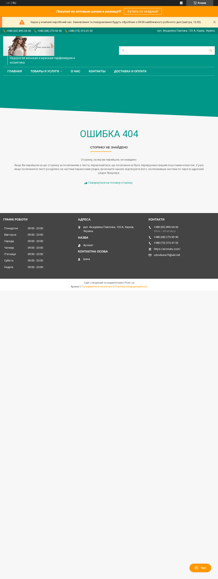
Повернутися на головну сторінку (110, 182)
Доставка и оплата (130, 71)
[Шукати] (210, 50)
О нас (75, 71)
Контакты (97, 71)
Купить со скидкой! (142, 11)
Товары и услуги (44, 71)
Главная (14, 71)
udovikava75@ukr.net (167, 255)
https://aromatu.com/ (167, 249)
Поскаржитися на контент (97, 286)
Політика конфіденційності (131, 286)
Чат (200, 568)
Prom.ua (129, 282)
